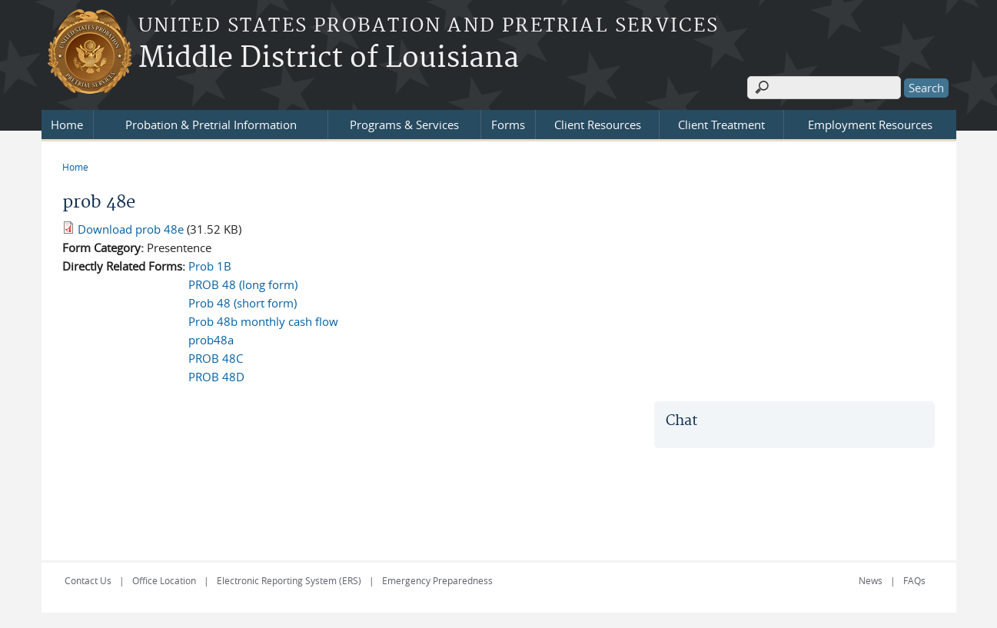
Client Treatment (721, 124)
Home (67, 124)
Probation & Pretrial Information (211, 124)
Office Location (164, 580)
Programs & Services (404, 124)
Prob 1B (209, 266)
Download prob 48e (131, 229)
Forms (508, 124)
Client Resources (597, 124)
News (870, 580)
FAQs (914, 580)
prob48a (211, 339)
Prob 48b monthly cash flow (263, 321)
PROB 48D (216, 376)
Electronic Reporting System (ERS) (289, 580)
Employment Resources (870, 124)
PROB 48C (215, 358)
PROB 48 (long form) (242, 284)
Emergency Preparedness (437, 580)
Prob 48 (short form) (242, 303)
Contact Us (88, 580)
